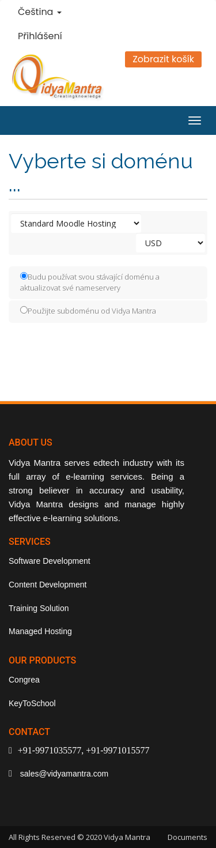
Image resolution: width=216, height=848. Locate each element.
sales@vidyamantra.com (63, 773)
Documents (187, 837)
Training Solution (39, 608)
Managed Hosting (40, 631)
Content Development (47, 584)
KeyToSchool (32, 703)
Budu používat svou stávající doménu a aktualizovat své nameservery (90, 282)
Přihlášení (40, 36)
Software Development (49, 561)
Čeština (40, 11)
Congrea (24, 679)
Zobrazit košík (163, 59)
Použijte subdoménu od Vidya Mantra (88, 311)
